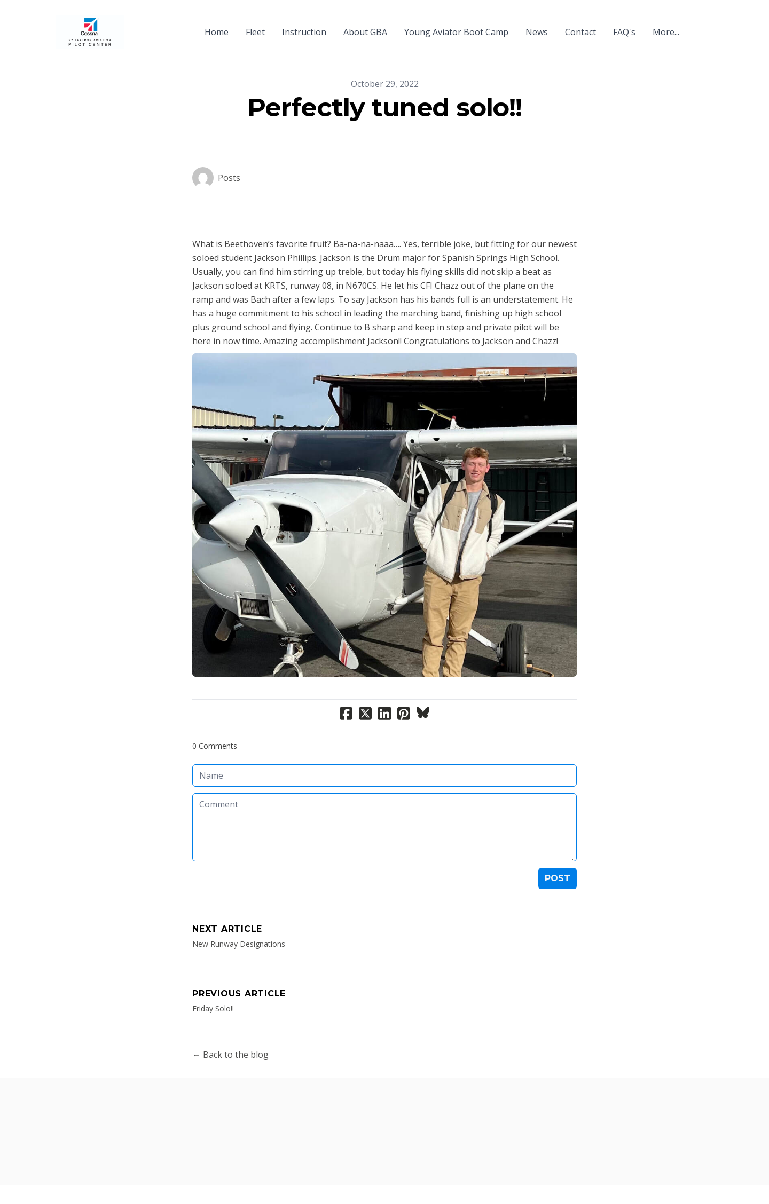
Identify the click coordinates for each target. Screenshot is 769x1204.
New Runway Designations (238, 944)
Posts (229, 178)
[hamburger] (137, 25)
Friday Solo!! (213, 1008)
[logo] (90, 32)
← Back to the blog (230, 1054)
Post (557, 878)
